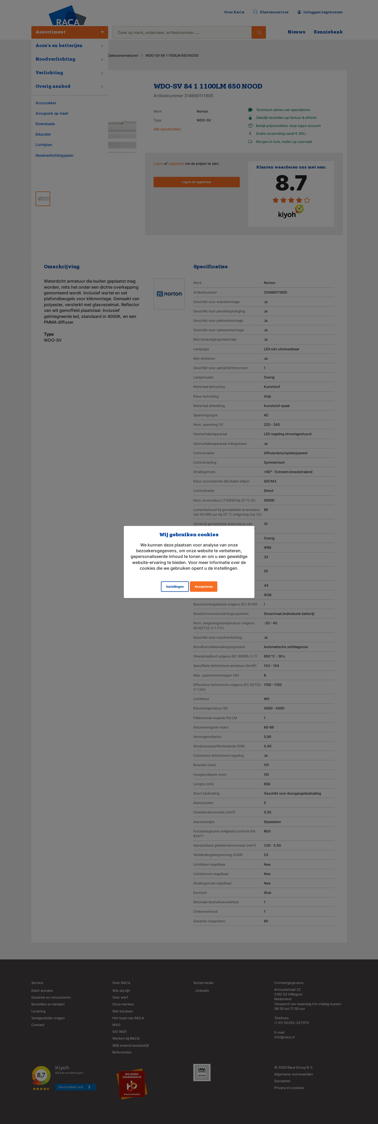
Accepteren (204, 587)
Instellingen (175, 587)
